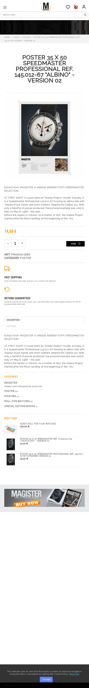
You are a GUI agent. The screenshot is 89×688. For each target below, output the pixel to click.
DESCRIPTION (13, 320)
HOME (7, 37)
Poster (26, 37)
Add (75, 243)
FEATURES (11, 326)
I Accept (46, 679)
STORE (16, 37)
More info (74, 674)
